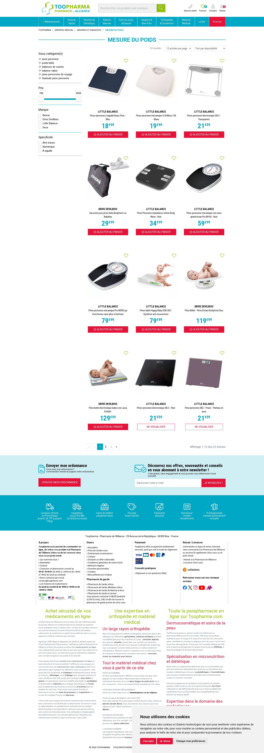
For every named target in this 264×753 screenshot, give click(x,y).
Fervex (91, 684)
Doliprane (67, 673)
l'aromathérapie (218, 672)
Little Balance (50, 123)
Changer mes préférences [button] (190, 741)
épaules (155, 639)
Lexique (91, 556)
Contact (43, 566)
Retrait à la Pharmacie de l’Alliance (199, 559)
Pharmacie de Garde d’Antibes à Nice (104, 587)
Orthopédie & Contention (167, 22)
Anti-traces (48, 142)
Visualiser (156, 426)
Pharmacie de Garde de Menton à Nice (105, 590)
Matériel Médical (186, 22)
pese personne (48, 59)
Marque (43, 109)
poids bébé (46, 62)
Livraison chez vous (193, 563)
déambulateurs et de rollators (143, 693)
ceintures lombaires (144, 637)
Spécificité (45, 137)
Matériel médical (64, 30)
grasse (41, 681)
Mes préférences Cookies (99, 575)
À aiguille (47, 150)
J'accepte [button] (148, 741)
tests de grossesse (67, 692)
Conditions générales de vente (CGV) (105, 563)
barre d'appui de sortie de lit (142, 681)
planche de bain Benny (112, 704)
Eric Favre (216, 686)
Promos (217, 21)
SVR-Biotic (218, 647)
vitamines (70, 695)
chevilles (118, 642)
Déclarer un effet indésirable (100, 559)
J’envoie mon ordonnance (59, 482)
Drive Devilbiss (50, 119)
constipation (91, 681)
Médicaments (51, 21)
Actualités (92, 547)
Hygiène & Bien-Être (146, 22)
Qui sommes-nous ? (49, 559)
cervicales (146, 639)
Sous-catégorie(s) (50, 53)
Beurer (46, 115)
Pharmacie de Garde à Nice (100, 584)
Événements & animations (100, 553)
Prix (40, 88)
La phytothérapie (202, 672)
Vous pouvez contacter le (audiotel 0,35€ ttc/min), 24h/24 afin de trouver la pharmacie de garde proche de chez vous (106, 599)
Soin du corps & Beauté (126, 22)
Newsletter (44, 563)
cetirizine (57, 684)
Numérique (48, 146)
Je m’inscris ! (213, 482)
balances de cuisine (51, 66)
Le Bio (202, 21)
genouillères (129, 637)
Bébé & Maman (107, 22)
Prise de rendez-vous (97, 550)
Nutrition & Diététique (89, 22)
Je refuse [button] (165, 741)
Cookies (91, 572)
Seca (45, 127)
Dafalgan (69, 675)
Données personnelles (98, 569)
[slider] (41, 99)
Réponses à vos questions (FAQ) (151, 573)
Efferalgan (54, 675)
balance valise (47, 70)
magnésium (84, 692)
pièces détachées (121, 723)
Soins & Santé (72, 22)
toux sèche (86, 678)
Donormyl (81, 687)
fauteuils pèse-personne (53, 78)
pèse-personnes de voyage (55, 74)
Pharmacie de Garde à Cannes (101, 593)
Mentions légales (95, 566)
